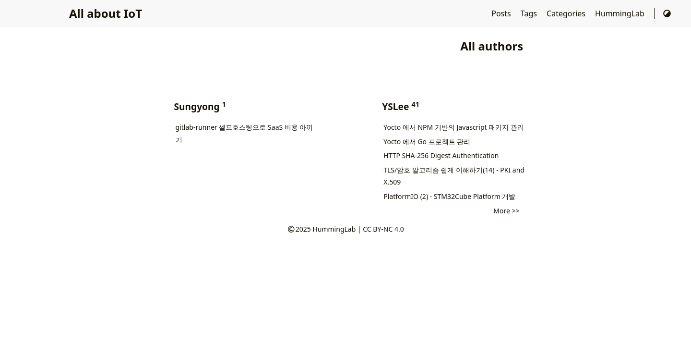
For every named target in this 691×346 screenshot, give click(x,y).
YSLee (399, 106)
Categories (567, 13)
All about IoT (105, 13)
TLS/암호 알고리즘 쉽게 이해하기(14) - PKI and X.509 (453, 176)
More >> (506, 210)
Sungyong (199, 106)
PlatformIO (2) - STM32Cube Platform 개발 (449, 196)
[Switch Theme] (667, 13)
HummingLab (620, 13)
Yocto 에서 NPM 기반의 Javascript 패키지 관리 (453, 127)
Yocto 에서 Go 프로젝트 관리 (426, 141)
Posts (502, 13)
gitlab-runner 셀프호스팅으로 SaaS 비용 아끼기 (244, 133)
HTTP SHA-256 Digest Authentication (441, 155)
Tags (530, 13)
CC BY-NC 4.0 (383, 229)
